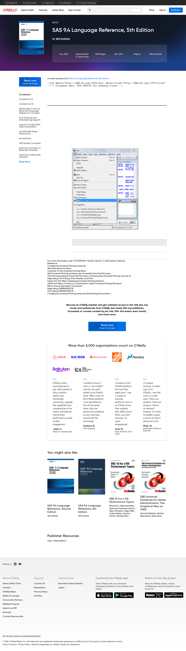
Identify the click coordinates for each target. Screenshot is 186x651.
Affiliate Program (11, 604)
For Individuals (65, 3)
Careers (6, 587)
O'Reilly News (9, 591)
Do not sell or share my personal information (21, 636)
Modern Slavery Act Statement (66, 644)
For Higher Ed (47, 3)
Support (39, 578)
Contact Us (39, 583)
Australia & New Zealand (70, 583)
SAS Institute (155, 54)
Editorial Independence (42, 644)
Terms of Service (10, 644)
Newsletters (39, 587)
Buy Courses (75, 10)
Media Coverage (11, 595)
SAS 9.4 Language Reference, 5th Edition (89, 78)
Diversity (7, 612)
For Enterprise (11, 3)
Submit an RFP (10, 608)
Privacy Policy (40, 591)
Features (43, 10)
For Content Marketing (86, 3)
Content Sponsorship (13, 616)
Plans (151, 10)
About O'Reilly (11, 578)
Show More (24, 162)
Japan (61, 587)
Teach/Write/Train (12, 583)
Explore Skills (27, 10)
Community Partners (13, 599)
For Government (29, 3)
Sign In (162, 10)
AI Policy (38, 595)
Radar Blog (58, 10)
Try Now (176, 10)
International (66, 578)
